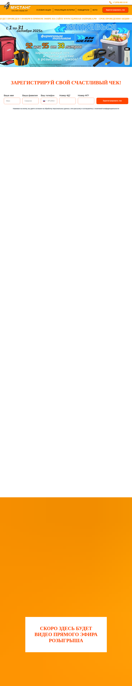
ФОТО (94, 10)
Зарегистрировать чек (115, 10)
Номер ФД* (64, 95)
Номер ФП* (83, 95)
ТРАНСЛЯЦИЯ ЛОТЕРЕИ (64, 10)
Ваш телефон (47, 95)
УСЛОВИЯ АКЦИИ (43, 10)
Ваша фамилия (30, 95)
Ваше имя (9, 95)
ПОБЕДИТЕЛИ (83, 10)
